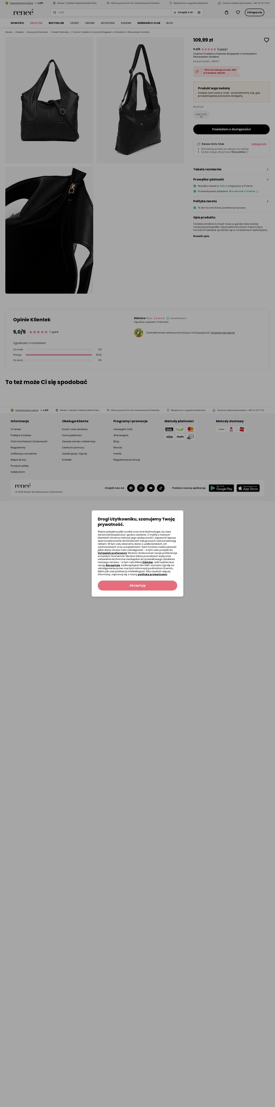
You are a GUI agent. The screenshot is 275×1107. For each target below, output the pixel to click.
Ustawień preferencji (112, 553)
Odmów (147, 562)
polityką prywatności (152, 574)
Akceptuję (113, 565)
